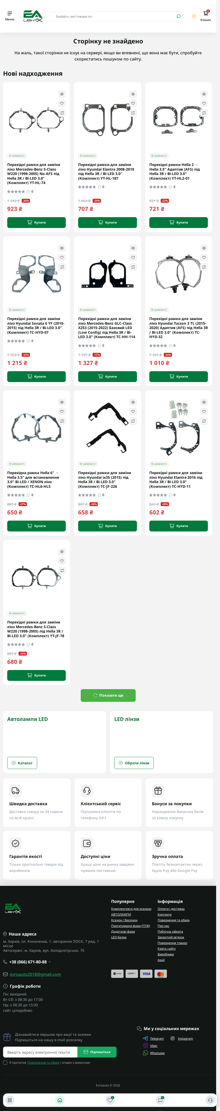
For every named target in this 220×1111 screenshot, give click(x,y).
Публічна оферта (170, 931)
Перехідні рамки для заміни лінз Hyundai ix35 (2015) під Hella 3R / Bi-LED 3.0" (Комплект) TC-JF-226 (104, 479)
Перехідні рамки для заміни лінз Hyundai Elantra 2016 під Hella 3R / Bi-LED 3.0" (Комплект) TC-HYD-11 (175, 479)
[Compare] (62, 113)
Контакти (165, 914)
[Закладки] (110, 1100)
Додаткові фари (123, 931)
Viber (150, 1045)
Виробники (166, 954)
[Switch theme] (194, 16)
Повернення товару (172, 943)
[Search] (178, 16)
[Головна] (59, 1100)
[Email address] (40, 1052)
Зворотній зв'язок (171, 937)
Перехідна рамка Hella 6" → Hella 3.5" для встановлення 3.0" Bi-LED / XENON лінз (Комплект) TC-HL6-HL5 (33, 479)
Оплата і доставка (171, 909)
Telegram (153, 1038)
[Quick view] (62, 94)
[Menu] (9, 16)
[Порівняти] (160, 1100)
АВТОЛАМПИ (121, 914)
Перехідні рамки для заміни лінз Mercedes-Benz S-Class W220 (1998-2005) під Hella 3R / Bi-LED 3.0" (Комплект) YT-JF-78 (35, 629)
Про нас (163, 926)
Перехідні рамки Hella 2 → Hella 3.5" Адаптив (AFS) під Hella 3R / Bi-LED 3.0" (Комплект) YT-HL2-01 (174, 171)
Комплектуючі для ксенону (131, 909)
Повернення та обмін (174, 920)
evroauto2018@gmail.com (35, 974)
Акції (161, 960)
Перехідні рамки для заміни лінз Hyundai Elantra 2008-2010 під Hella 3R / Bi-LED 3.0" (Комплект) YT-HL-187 (106, 171)
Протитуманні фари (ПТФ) (130, 926)
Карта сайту (167, 948)
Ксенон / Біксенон (124, 920)
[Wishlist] (62, 103)
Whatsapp (154, 1052)
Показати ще (108, 695)
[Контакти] (210, 1100)
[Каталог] (9, 1100)
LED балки (118, 937)
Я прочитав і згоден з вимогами (49, 1062)
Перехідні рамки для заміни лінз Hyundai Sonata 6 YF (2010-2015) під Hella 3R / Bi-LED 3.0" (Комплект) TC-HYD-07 (35, 325)
